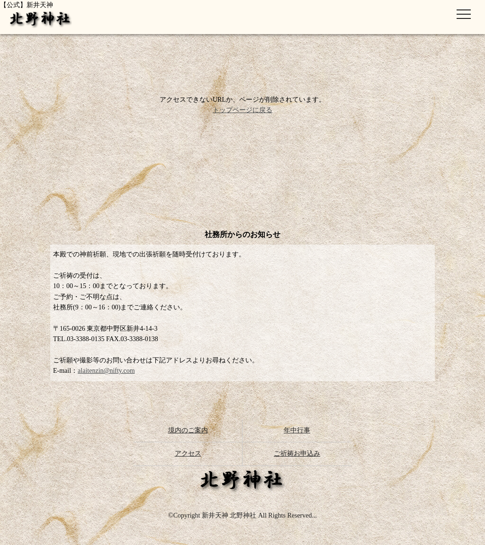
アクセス (188, 453)
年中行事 (297, 430)
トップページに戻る (242, 110)
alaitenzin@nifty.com (106, 370)
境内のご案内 (188, 430)
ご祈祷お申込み (297, 453)
